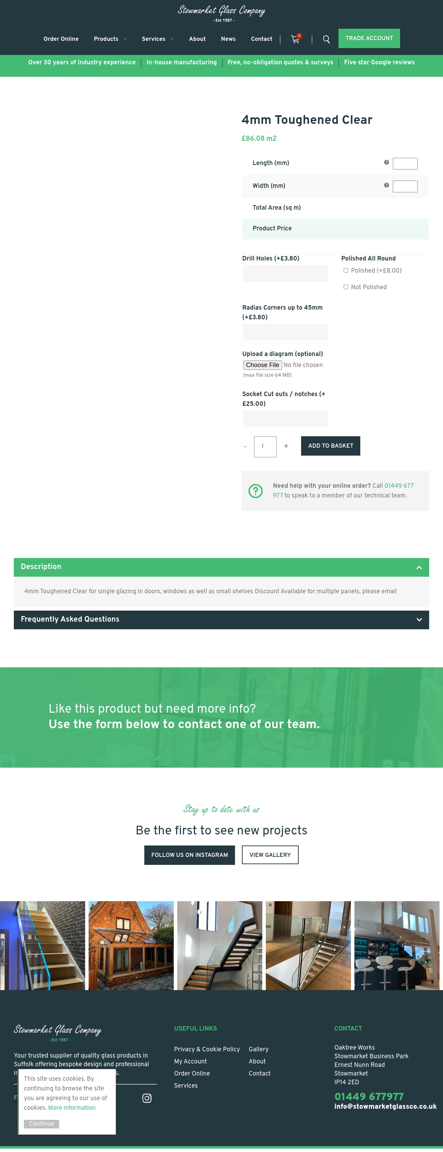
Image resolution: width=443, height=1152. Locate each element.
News (228, 39)
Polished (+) (373, 271)
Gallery (259, 1053)
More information (72, 1108)
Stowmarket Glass (221, 13)
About (197, 39)
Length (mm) (271, 163)
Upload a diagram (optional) (282, 354)
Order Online (61, 39)
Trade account (369, 39)
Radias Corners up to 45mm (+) (282, 313)
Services (153, 39)
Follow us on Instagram (189, 855)
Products (106, 39)
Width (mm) (269, 186)
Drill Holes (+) (270, 259)
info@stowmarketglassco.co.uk (385, 1110)
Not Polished (365, 288)
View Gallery (270, 855)
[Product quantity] (265, 446)
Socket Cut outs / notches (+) (283, 399)
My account (190, 1065)
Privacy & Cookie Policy (207, 1053)
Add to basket (330, 446)
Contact (261, 39)
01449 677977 (369, 1101)
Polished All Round (368, 259)
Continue (41, 1124)
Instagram (147, 1101)
